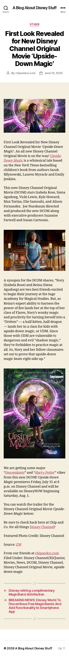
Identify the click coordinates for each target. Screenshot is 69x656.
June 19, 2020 (53, 73)
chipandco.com (25, 73)
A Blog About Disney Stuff (34, 8)
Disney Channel (42, 527)
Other (35, 24)
